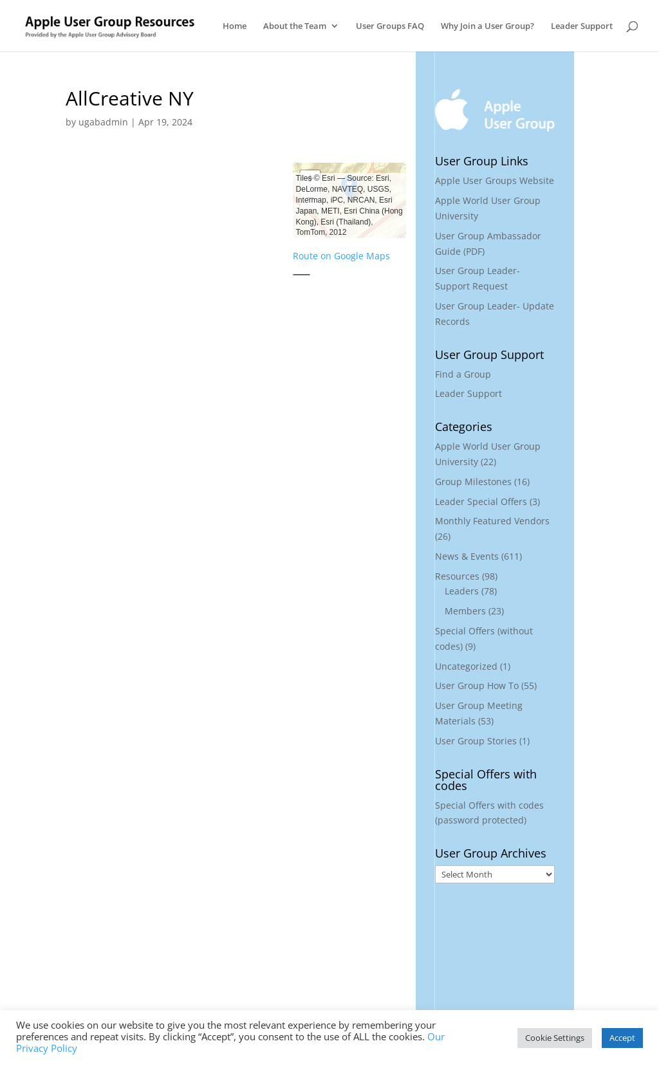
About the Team (294, 26)
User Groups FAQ (390, 26)
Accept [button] (622, 1037)
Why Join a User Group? (487, 26)
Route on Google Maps (341, 256)
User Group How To (477, 685)
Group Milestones (473, 481)
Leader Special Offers (481, 501)
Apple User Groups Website (494, 180)
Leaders (462, 591)
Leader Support (582, 26)
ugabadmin (103, 122)
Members (465, 611)
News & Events (467, 556)
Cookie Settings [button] (554, 1037)
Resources (457, 576)
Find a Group (463, 374)
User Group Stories (476, 741)
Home (234, 26)
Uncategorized (466, 666)
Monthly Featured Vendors (492, 521)
